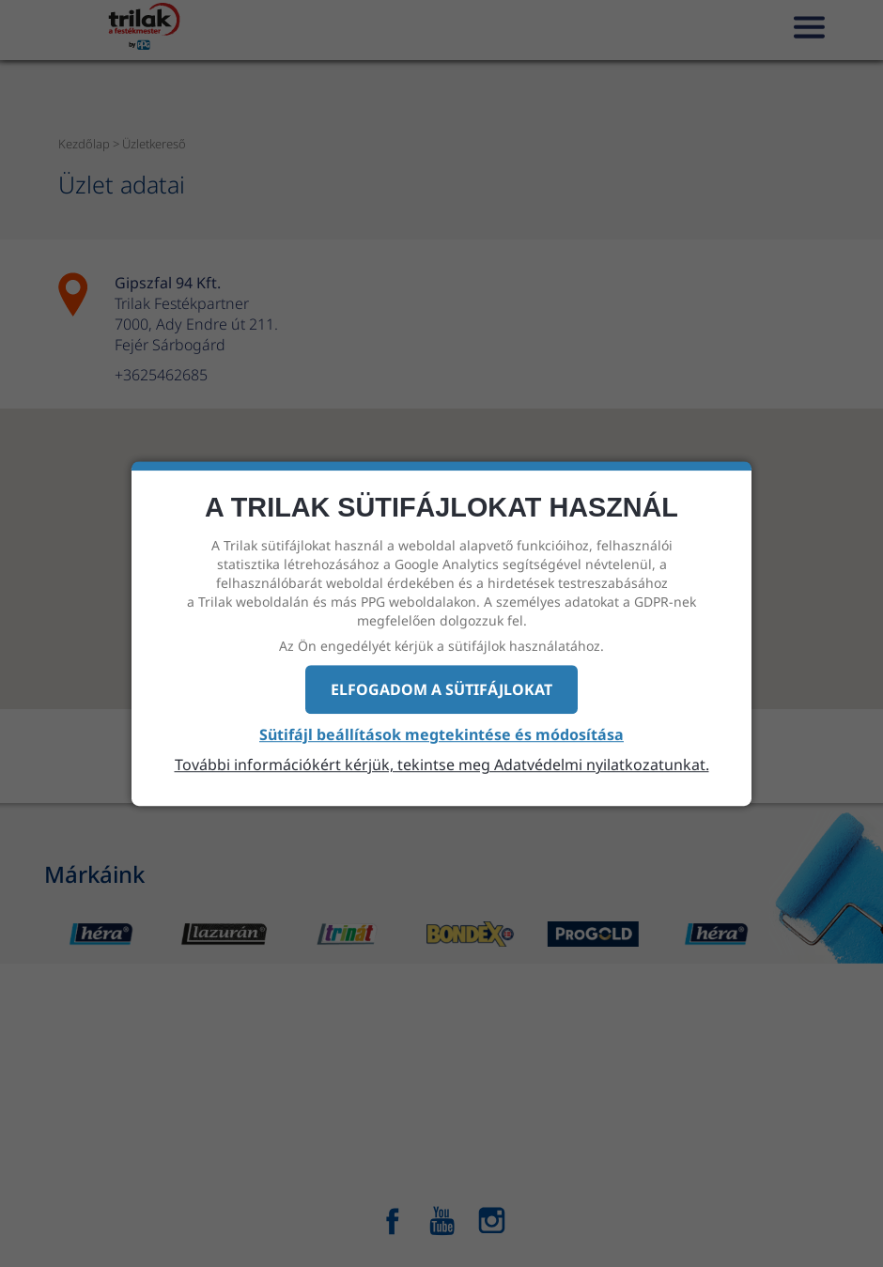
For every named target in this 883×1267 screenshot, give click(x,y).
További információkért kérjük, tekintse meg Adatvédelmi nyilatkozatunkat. (442, 764)
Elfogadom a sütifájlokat (441, 689)
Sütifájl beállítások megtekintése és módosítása (441, 735)
